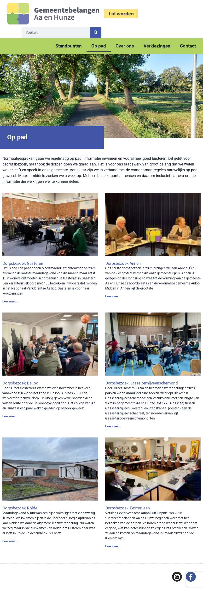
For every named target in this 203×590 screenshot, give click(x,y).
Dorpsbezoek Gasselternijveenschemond (141, 383)
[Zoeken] (95, 32)
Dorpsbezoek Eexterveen (127, 508)
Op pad (98, 46)
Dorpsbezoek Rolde (19, 508)
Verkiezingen (157, 46)
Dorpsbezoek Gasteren (22, 263)
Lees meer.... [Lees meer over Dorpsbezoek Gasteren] (10, 301)
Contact (188, 46)
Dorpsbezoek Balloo (20, 383)
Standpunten (68, 46)
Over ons (125, 46)
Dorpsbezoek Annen (123, 263)
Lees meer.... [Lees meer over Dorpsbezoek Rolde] (10, 541)
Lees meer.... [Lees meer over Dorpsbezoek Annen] (113, 296)
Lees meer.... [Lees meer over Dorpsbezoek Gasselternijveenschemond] (113, 426)
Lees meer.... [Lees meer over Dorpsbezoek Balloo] (10, 416)
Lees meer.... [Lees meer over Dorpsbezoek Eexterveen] (113, 546)
